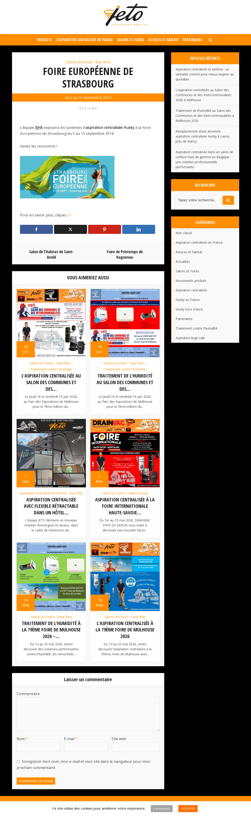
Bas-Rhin (103, 62)
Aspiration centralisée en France (43, 492)
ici (69, 215)
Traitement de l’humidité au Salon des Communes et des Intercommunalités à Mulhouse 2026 (205, 115)
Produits (44, 39)
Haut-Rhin (63, 363)
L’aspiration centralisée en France (84, 39)
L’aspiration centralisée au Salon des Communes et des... (51, 382)
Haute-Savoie (138, 492)
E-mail (70, 737)
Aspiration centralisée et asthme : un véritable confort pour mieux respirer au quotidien (205, 74)
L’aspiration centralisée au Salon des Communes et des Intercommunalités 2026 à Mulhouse (203, 95)
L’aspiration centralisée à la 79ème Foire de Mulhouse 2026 (125, 628)
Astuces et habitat (163, 39)
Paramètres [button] (162, 808)
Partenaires (193, 39)
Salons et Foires (130, 39)
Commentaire (28, 692)
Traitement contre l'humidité (51, 369)
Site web (119, 737)
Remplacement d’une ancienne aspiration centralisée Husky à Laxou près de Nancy (202, 136)
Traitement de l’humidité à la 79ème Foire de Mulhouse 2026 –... (51, 628)
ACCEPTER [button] (188, 808)
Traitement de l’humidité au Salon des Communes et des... (125, 382)
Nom (22, 737)
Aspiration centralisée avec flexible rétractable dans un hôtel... (51, 505)
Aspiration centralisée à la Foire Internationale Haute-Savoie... (125, 505)
